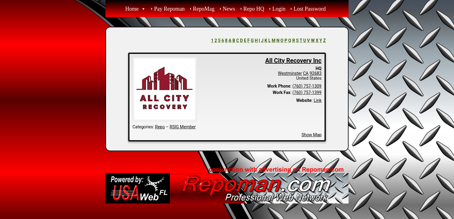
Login (278, 9)
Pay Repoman (169, 9)
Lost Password (310, 9)
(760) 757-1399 (307, 92)
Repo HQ (253, 9)
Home (132, 9)
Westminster (290, 73)
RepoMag (204, 9)
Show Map (311, 134)
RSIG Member (183, 126)
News (229, 9)
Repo (160, 126)
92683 (316, 73)
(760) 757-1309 (307, 86)
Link (318, 100)
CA (305, 73)
